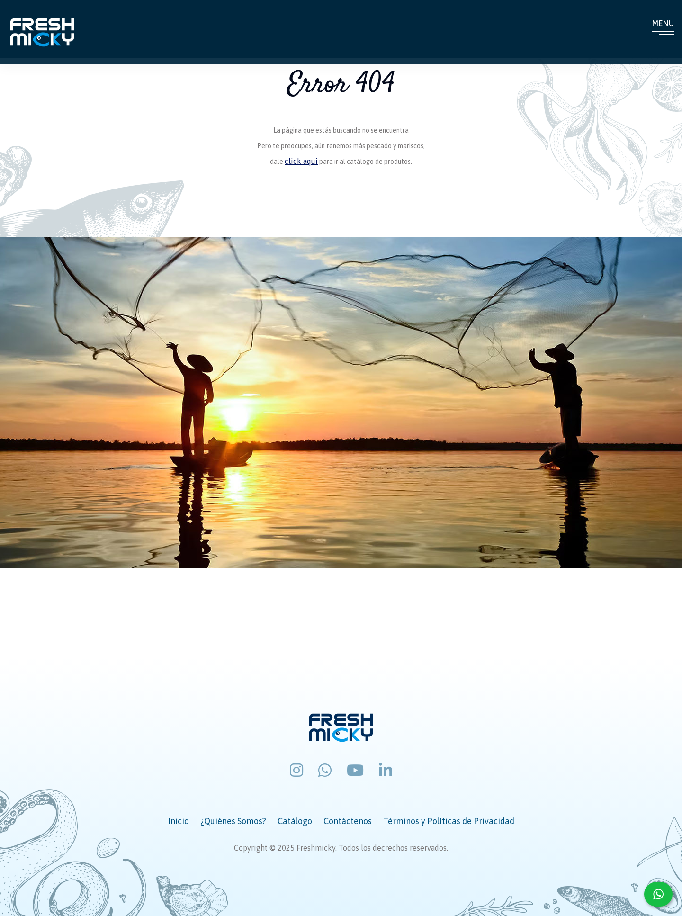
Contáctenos (347, 821)
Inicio (178, 821)
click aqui (301, 161)
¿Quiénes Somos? (233, 821)
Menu (663, 24)
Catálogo (295, 821)
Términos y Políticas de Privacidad (448, 821)
